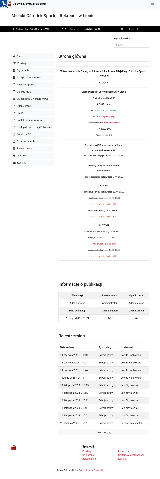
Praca (18, 113)
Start (17, 56)
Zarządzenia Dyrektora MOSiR (31, 98)
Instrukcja (20, 155)
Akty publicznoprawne (27, 77)
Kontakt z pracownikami (28, 120)
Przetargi (20, 63)
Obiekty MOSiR (23, 91)
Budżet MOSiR (23, 105)
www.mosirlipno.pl (112, 123)
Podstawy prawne (24, 84)
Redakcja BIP (22, 134)
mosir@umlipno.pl (107, 117)
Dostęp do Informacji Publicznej (32, 127)
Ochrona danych (24, 141)
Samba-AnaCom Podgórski (91, 470)
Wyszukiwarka (122, 38)
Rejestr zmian (22, 148)
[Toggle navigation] (152, 5)
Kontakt (19, 162)
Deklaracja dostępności (131, 455)
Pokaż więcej (104, 432)
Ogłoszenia (21, 70)
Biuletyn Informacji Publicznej (29, 3)
